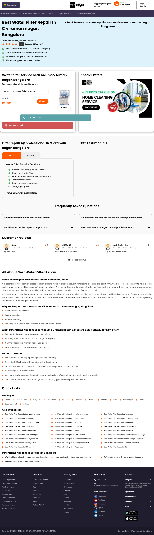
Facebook (100, 496)
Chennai (65, 400)
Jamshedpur (128, 400)
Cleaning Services (11, 13)
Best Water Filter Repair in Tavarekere (118, 430)
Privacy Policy (38, 483)
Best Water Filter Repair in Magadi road (69, 418)
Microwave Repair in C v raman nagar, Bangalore (73, 457)
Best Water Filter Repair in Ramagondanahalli (72, 443)
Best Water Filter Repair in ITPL (115, 447)
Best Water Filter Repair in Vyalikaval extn (119, 426)
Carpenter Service (9, 501)
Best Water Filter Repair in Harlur (67, 430)
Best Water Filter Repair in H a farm (68, 422)
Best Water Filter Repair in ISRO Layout (19, 447)
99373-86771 (102, 480)
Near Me (36, 490)
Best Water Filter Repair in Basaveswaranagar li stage (124, 434)
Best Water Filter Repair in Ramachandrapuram (73, 439)
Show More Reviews (77, 260)
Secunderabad (11, 404)
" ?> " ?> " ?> (25, 91)
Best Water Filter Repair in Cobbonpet (118, 422)
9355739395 (125, 4)
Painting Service (8, 487)
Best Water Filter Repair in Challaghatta (70, 434)
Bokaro (141, 400)
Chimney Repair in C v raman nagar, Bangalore (23, 461)
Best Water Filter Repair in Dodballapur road (22, 422)
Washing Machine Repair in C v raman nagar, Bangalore (26, 457)
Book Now (64, 107)
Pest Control (49, 13)
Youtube (99, 500)
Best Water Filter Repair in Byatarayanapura (71, 414)
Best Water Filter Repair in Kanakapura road (121, 418)
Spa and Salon (67, 13)
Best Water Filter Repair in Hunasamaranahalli (121, 443)
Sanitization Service (9, 508)
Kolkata (104, 400)
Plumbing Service (8, 505)
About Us (36, 498)
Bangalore (37, 400)
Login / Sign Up (143, 5)
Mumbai (91, 400)
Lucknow (26, 404)
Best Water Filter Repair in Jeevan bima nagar (22, 414)
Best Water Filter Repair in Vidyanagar (69, 447)
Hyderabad (52, 400)
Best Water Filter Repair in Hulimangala (20, 426)
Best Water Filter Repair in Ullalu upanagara (21, 434)
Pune (115, 400)
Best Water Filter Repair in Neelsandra (19, 418)
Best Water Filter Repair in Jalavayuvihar (20, 443)
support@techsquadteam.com (103, 5)
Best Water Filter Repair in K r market (68, 426)
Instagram (100, 504)
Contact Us (37, 494)
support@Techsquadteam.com (106, 486)
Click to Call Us (34, 117)
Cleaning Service (8, 480)
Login (35, 501)
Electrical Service (8, 498)
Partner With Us (38, 505)
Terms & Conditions (40, 480)
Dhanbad (78, 400)
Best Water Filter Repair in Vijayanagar (118, 414)
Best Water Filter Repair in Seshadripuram (21, 430)
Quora (98, 508)
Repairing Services (86, 13)
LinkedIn (99, 511)
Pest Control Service (9, 483)
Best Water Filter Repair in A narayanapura (21, 439)
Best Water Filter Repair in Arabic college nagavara (123, 439)
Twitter (99, 515)
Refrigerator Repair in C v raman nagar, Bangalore (123, 457)
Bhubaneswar (22, 400)
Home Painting (31, 13)
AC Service (6, 490)
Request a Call (16, 125)
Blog (34, 487)
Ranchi (7, 400)
